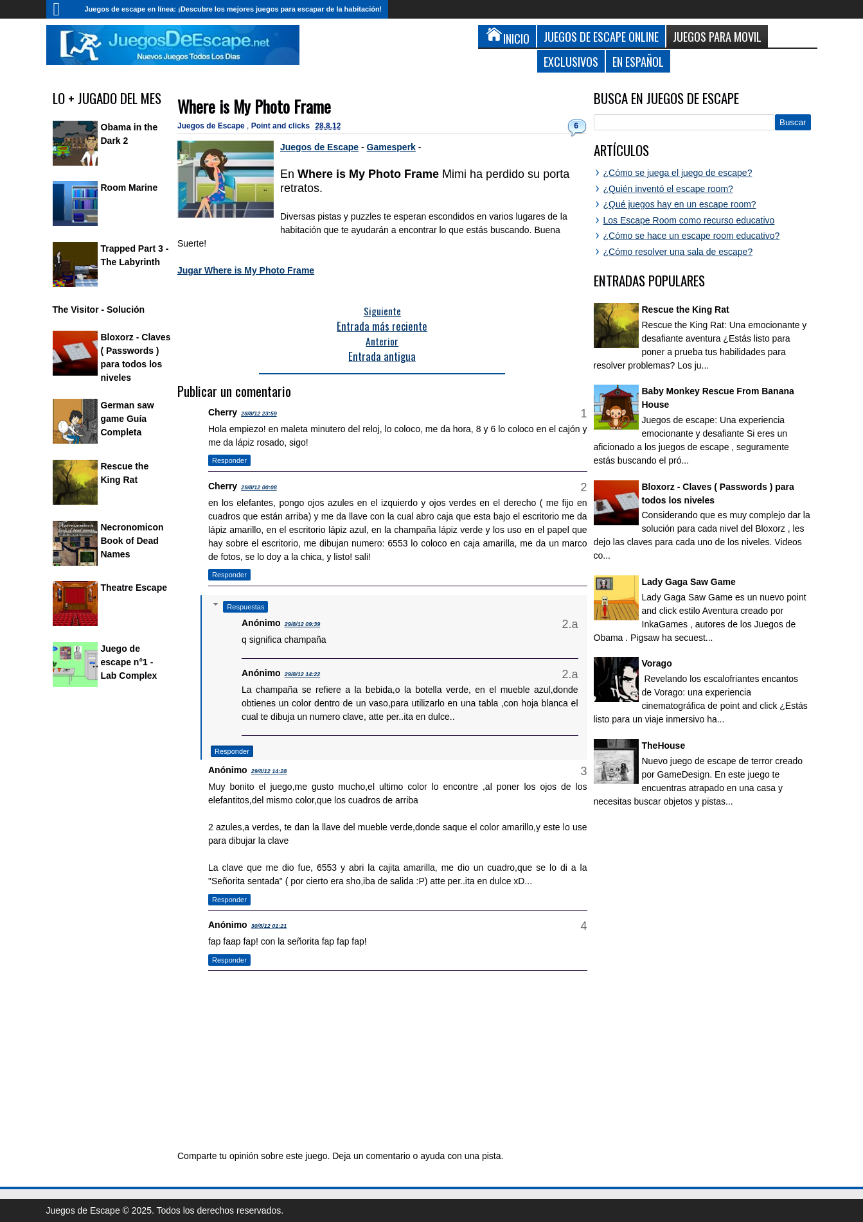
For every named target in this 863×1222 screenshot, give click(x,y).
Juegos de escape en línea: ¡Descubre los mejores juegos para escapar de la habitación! (233, 9)
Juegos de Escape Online (601, 36)
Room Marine (129, 187)
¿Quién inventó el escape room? (668, 189)
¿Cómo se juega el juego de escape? (677, 173)
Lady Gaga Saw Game (689, 582)
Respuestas (245, 607)
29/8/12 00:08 (259, 487)
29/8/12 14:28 (269, 771)
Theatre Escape (134, 587)
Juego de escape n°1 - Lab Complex (129, 662)
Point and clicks (281, 125)
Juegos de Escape (212, 125)
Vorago (657, 663)
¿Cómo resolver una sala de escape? (678, 252)
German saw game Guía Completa (127, 418)
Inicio (62, 9)
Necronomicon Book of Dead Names (132, 540)
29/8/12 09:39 (303, 624)
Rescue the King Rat (685, 309)
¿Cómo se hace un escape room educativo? (691, 236)
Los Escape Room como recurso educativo (689, 220)
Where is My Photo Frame (254, 106)
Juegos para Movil (717, 36)
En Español (638, 61)
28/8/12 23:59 (259, 413)
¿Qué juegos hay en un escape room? (679, 204)
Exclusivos (571, 61)
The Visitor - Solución (99, 309)
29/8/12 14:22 (303, 674)
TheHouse (664, 745)
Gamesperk (391, 147)
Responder (229, 460)
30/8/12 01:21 (269, 926)
